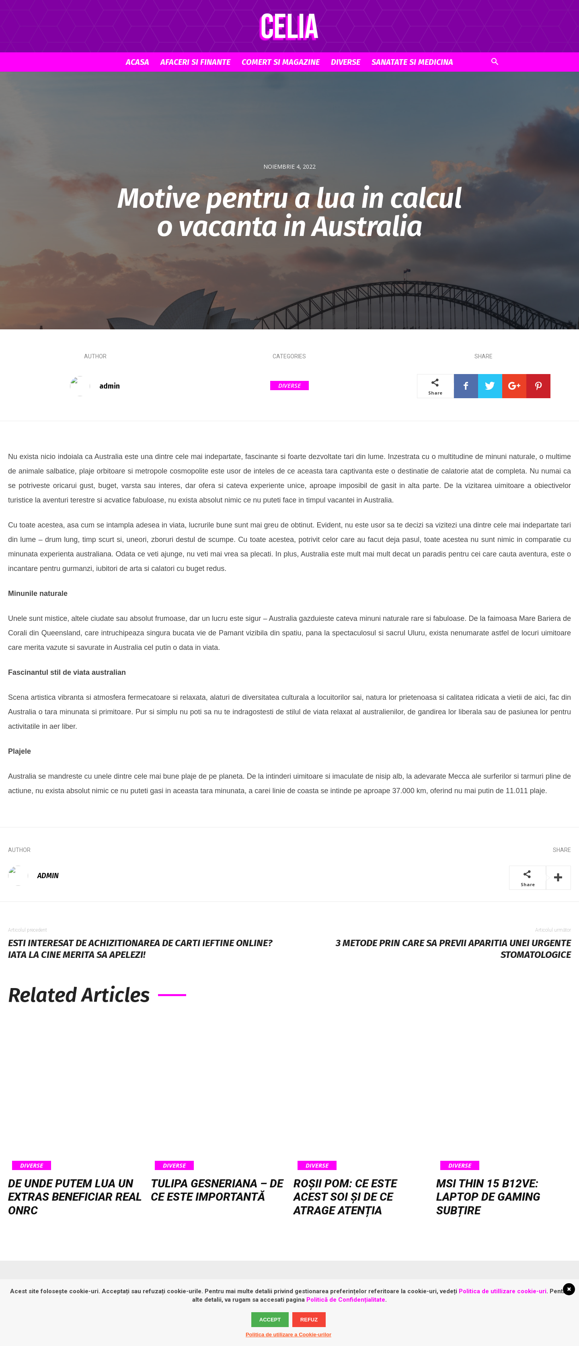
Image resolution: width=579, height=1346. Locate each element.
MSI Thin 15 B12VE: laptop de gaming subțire (488, 1197)
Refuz (309, 1320)
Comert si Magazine (281, 62)
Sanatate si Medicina (412, 62)
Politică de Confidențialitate (345, 1299)
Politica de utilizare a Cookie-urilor (288, 1335)
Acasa (137, 62)
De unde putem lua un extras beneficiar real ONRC (75, 1197)
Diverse (345, 62)
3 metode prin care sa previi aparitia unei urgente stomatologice (453, 948)
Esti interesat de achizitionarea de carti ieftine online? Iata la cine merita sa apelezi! (140, 948)
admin (109, 386)
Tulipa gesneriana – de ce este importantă (217, 1190)
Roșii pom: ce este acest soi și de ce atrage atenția (345, 1197)
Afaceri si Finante (195, 62)
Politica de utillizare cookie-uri (502, 1291)
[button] (494, 62)
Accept (270, 1320)
